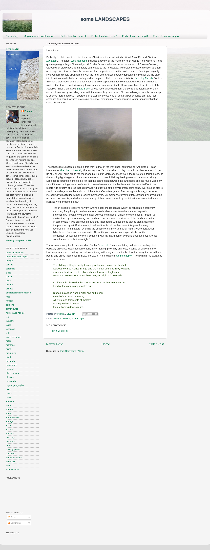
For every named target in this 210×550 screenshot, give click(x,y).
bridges (9, 260)
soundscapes (78, 318)
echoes (9, 288)
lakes (8, 325)
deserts (9, 284)
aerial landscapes (15, 252)
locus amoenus (13, 337)
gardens (10, 305)
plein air (10, 377)
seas (8, 405)
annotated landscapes (17, 256)
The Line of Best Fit (70, 170)
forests (9, 301)
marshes (10, 345)
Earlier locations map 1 (73, 36)
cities (8, 272)
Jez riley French (144, 78)
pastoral (10, 369)
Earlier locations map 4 (166, 36)
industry (10, 321)
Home (105, 344)
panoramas (11, 365)
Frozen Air (12, 49)
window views (13, 469)
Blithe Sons (83, 88)
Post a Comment (59, 331)
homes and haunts (15, 313)
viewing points (13, 449)
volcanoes (11, 453)
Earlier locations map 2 (104, 36)
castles (9, 264)
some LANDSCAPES (105, 19)
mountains (11, 353)
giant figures (12, 309)
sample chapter (124, 255)
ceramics (10, 268)
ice (7, 317)
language (10, 329)
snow (8, 413)
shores (9, 409)
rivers (8, 389)
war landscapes (14, 457)
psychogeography (15, 385)
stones (9, 425)
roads (9, 393)
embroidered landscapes (18, 292)
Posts (12, 517)
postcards (11, 381)
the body (10, 437)
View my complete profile (18, 240)
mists (8, 349)
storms (9, 429)
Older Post (156, 344)
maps (8, 341)
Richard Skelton (62, 318)
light (8, 333)
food (8, 296)
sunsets (10, 433)
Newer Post (54, 344)
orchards (10, 361)
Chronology (12, 36)
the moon (10, 441)
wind (8, 465)
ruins (8, 397)
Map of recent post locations (39, 36)
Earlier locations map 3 (135, 36)
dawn (8, 280)
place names (12, 373)
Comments (15, 523)
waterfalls (10, 461)
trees (8, 445)
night (8, 357)
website (105, 245)
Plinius (28, 111)
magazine (79, 60)
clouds (9, 276)
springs (9, 421)
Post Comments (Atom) (72, 351)
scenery (10, 401)
